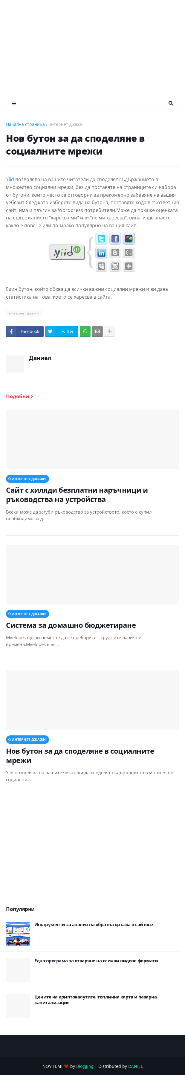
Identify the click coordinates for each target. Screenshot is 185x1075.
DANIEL (135, 1066)
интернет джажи (65, 124)
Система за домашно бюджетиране (71, 625)
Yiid (10, 179)
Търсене (171, 103)
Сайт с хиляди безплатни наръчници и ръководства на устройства (77, 494)
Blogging (85, 1066)
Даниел (40, 358)
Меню (14, 103)
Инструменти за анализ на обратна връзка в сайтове (93, 924)
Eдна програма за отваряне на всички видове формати (96, 960)
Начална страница (25, 124)
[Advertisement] (95, 48)
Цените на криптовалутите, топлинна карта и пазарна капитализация (95, 1000)
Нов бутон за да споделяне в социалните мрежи (80, 755)
